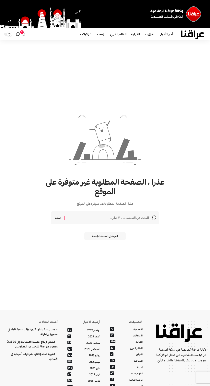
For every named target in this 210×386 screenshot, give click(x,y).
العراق (126, 354)
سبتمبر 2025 (83, 343)
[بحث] (18, 34)
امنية (126, 367)
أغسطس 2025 (83, 349)
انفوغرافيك (126, 373)
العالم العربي (126, 348)
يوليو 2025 (83, 355)
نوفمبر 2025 (83, 330)
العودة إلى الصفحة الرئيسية (105, 236)
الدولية (126, 342)
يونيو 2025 (83, 362)
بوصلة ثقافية (126, 379)
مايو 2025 (83, 368)
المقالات (126, 361)
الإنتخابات (126, 335)
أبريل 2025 (83, 374)
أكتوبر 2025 (83, 336)
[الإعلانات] (24, 34)
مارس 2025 (83, 380)
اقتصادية (126, 329)
